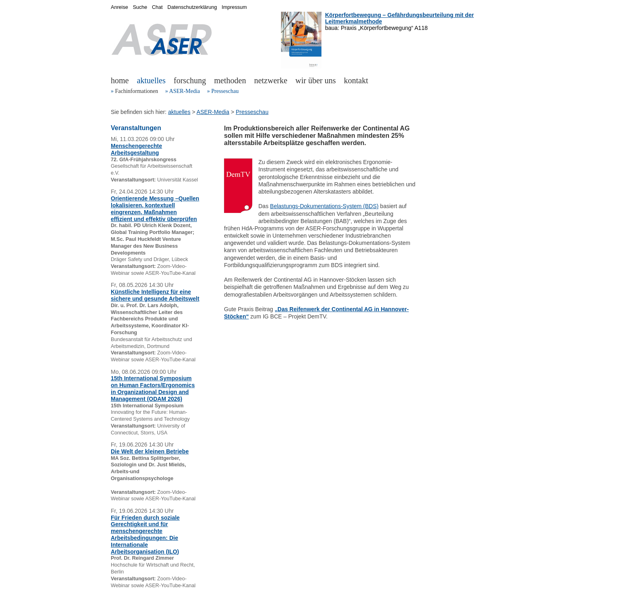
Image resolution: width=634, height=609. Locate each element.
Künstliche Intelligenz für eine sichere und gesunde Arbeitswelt (155, 295)
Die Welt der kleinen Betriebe (150, 451)
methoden (230, 80)
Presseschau (225, 91)
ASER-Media (184, 91)
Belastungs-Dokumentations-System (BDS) (324, 206)
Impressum (234, 7)
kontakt (356, 80)
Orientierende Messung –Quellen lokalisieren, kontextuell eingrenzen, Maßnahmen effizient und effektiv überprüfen (155, 208)
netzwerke (270, 80)
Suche (140, 7)
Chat (157, 7)
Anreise (119, 7)
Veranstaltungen (136, 127)
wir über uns (316, 80)
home (120, 80)
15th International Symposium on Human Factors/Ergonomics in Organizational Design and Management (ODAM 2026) (153, 388)
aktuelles (151, 80)
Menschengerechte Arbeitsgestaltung (136, 149)
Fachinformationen (136, 91)
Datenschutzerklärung (192, 7)
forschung (190, 80)
